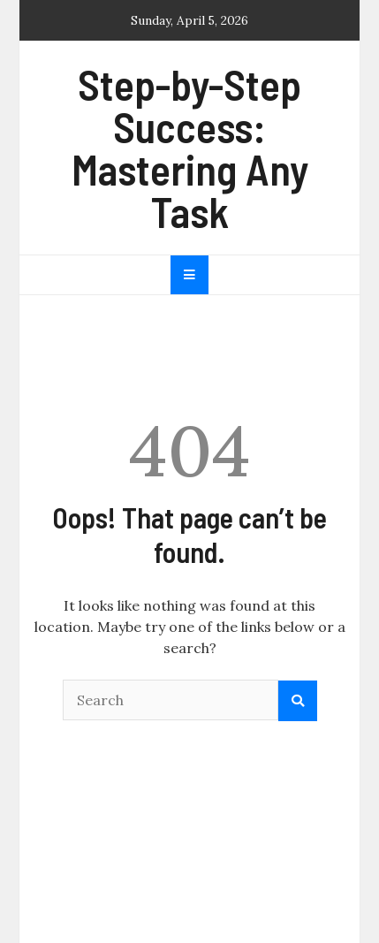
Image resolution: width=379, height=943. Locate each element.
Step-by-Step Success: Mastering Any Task (190, 147)
